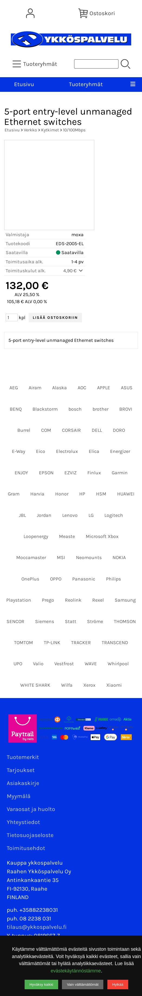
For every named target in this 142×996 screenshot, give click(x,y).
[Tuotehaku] (96, 64)
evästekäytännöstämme (76, 971)
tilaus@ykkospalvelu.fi (37, 927)
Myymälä (19, 796)
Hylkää (117, 984)
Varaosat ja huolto (31, 809)
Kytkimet (50, 129)
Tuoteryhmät (86, 84)
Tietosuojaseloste (30, 835)
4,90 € (73, 270)
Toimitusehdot (26, 848)
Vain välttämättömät (82, 984)
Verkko (30, 129)
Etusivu (24, 84)
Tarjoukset (21, 770)
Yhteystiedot (23, 822)
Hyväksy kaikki (41, 984)
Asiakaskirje (23, 783)
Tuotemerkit (23, 757)
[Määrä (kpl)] (12, 317)
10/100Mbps (74, 129)
